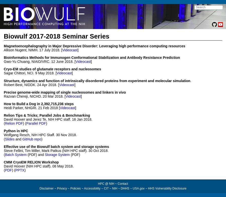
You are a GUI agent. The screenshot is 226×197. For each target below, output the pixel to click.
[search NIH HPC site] (208, 7)
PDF (8, 170)
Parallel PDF (36, 123)
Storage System (57, 155)
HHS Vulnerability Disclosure (167, 188)
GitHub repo (31, 139)
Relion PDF (14, 123)
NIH (114, 188)
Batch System (16, 155)
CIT (106, 188)
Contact (123, 183)
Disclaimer (46, 188)
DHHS (125, 188)
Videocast (70, 50)
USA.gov (139, 188)
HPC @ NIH (106, 183)
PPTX (20, 170)
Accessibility (92, 188)
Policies (75, 188)
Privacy (62, 188)
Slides (10, 139)
